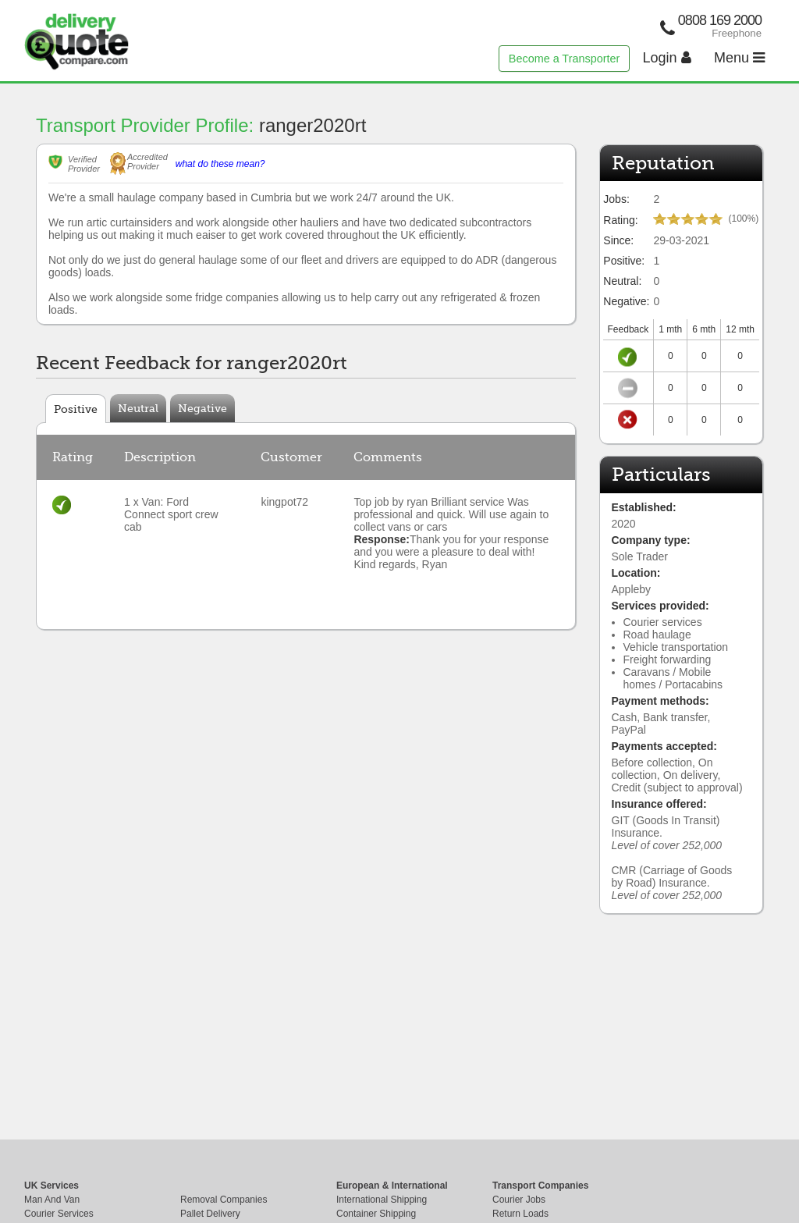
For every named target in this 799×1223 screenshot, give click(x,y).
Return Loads (520, 1213)
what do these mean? (220, 163)
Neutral (138, 408)
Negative (202, 408)
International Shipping (381, 1199)
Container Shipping (376, 1213)
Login (667, 58)
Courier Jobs (518, 1199)
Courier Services (59, 1213)
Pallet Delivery (210, 1213)
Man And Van (52, 1199)
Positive (76, 409)
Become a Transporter (564, 58)
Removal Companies (223, 1199)
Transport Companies (540, 1185)
